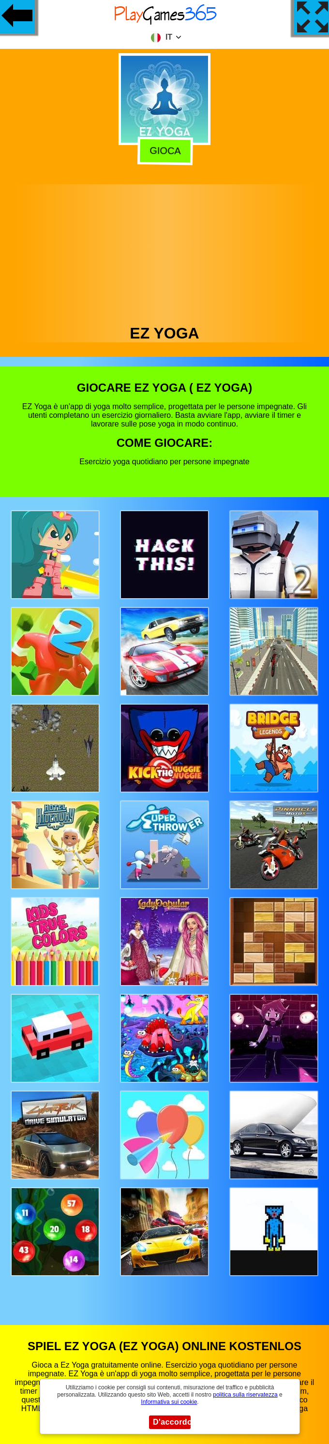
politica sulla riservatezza (245, 1394)
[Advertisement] (164, 252)
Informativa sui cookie (169, 1402)
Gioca (163, 150)
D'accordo (172, 1422)
